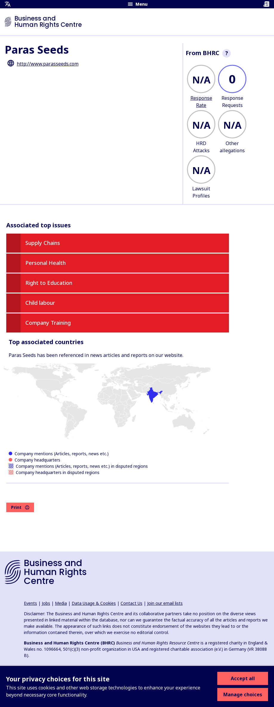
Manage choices (242, 694)
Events (30, 603)
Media (61, 603)
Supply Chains (42, 242)
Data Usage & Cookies (94, 603)
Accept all (243, 678)
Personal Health (45, 262)
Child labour (40, 302)
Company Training (48, 322)
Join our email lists (165, 603)
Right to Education (48, 282)
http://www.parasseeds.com (47, 63)
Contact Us (131, 603)
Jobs (46, 603)
